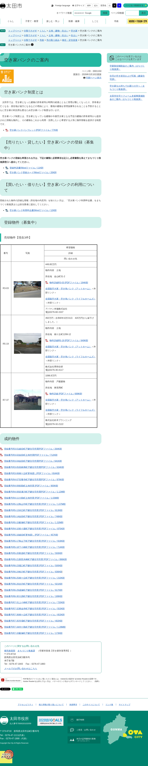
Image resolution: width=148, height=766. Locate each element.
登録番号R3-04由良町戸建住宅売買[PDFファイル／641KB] (33, 461)
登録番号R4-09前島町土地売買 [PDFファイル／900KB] (31, 486)
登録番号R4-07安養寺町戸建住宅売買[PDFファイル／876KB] (34, 479)
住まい (74, 35)
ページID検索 (117, 13)
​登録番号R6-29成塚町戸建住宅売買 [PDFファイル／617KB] (33, 590)
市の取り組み (53, 40)
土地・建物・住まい (58, 31)
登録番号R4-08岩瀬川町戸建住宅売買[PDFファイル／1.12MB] (34, 492)
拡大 (96, 6)
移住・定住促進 (69, 40)
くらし (43, 31)
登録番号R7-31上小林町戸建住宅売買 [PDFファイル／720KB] (34, 602)
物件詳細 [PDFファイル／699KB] (65, 394)
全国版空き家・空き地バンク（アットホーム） (68, 288)
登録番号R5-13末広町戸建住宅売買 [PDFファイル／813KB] (33, 510)
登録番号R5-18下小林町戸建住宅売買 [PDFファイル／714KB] (34, 547)
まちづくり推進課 (26, 651)
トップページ (14, 31)
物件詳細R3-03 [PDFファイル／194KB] (68, 282)
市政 (42, 40)
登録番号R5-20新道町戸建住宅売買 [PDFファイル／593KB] (33, 553)
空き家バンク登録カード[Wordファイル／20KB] (33, 172)
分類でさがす (30, 31)
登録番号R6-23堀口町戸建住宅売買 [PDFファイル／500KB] (33, 565)
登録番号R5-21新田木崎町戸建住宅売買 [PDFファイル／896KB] (35, 559)
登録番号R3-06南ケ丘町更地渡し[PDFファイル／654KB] (32, 473)
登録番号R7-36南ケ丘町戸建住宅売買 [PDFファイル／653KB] (34, 614)
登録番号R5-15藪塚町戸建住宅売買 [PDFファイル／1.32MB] (33, 522)
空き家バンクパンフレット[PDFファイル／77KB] (34, 130)
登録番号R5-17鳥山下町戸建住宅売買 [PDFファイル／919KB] (34, 541)
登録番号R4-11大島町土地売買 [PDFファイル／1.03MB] (31, 498)
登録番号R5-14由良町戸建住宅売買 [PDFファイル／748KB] (33, 516)
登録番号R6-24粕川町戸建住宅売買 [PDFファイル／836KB (33, 572)
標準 (89, 6)
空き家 (74, 31)
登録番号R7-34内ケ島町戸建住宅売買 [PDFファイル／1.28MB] (35, 627)
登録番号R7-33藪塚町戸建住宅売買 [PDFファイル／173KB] (33, 633)
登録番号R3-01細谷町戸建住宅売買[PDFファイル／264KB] (33, 449)
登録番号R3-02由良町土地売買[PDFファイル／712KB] (30, 455)
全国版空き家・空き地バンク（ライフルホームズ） (70, 299)
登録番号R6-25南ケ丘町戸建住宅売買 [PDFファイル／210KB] (34, 578)
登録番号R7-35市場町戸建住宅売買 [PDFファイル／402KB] (33, 621)
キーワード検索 (64, 13)
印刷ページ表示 (93, 78)
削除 (32, 44)
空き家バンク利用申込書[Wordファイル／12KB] (33, 210)
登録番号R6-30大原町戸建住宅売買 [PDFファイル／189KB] (33, 596)
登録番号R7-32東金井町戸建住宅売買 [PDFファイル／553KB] (34, 608)
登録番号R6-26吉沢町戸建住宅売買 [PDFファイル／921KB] (33, 584)
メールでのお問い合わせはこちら (20, 668)
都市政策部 (9, 651)
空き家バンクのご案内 (19, 45)
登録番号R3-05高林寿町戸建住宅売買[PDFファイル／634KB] (34, 467)
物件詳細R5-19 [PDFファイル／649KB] (68, 340)
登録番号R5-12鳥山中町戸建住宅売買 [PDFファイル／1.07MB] (35, 504)
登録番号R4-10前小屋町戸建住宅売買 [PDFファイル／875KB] (34, 528)
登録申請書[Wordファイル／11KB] (26, 168)
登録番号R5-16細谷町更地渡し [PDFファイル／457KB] (31, 535)
